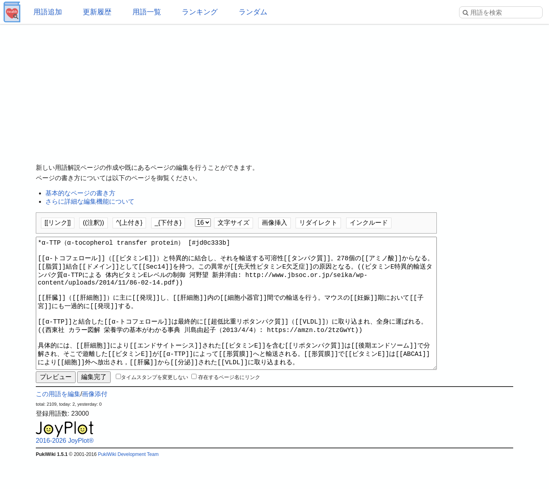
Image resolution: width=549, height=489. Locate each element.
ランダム (253, 12)
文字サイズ (233, 222)
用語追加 (47, 12)
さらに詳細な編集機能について (89, 201)
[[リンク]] (58, 222)
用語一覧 (146, 12)
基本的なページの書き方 (80, 193)
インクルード (369, 222)
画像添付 (94, 422)
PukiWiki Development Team (128, 483)
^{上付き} (129, 222)
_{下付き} (168, 222)
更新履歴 (97, 12)
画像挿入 (274, 222)
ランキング (200, 12)
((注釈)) (93, 222)
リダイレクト (318, 222)
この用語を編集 (58, 422)
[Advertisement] (274, 87)
